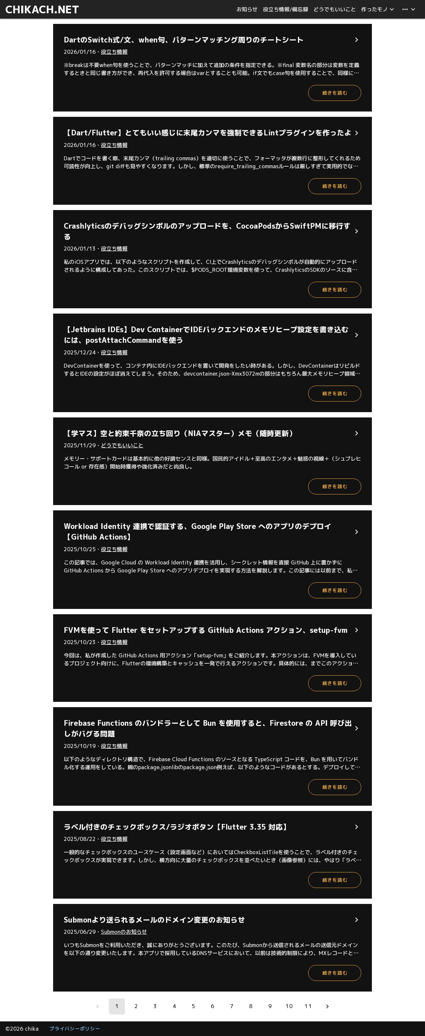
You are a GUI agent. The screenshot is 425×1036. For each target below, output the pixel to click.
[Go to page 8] (251, 1006)
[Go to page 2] (136, 1006)
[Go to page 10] (289, 1006)
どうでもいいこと (122, 445)
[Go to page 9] (270, 1006)
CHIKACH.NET (42, 9)
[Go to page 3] (155, 1006)
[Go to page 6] (212, 1006)
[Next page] (327, 1006)
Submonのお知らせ (124, 931)
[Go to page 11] (308, 1006)
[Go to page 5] (193, 1006)
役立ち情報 (114, 51)
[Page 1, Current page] (117, 1006)
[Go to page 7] (232, 1006)
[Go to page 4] (174, 1006)
